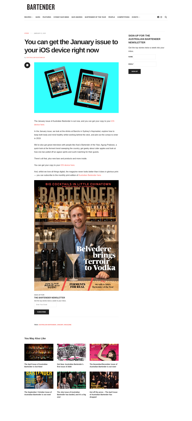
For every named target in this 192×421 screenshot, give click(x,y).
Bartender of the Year (95, 19)
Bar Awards (77, 19)
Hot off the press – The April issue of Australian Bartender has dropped (103, 396)
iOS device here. (68, 167)
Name (130, 58)
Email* (131, 66)
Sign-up (135, 73)
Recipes (27, 19)
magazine (67, 326)
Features (47, 19)
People (111, 19)
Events (135, 19)
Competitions (123, 19)
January (60, 326)
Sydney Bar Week (61, 19)
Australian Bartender (35, 59)
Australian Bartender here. (90, 177)
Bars (38, 19)
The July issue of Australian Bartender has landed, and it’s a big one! (71, 396)
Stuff (26, 35)
